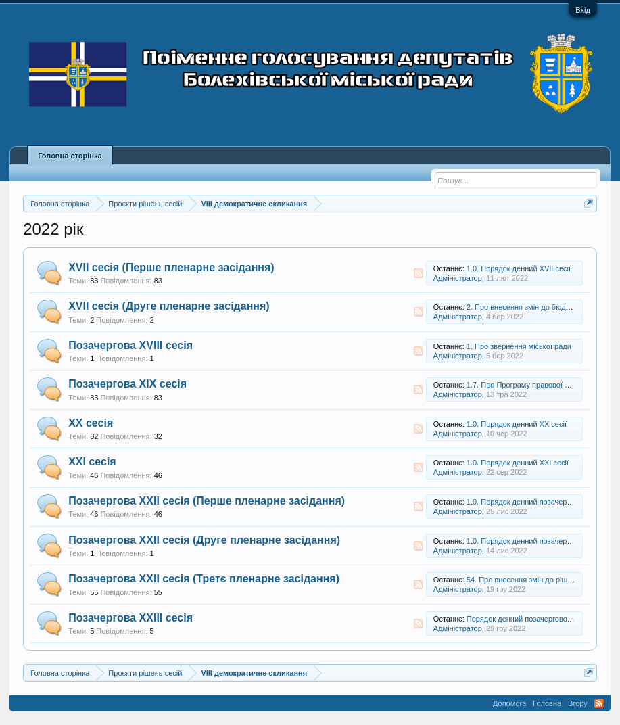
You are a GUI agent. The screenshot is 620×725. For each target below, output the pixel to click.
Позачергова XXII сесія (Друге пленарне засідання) (204, 540)
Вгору (578, 703)
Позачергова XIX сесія (127, 384)
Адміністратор (457, 278)
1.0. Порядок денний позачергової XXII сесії (542, 502)
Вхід (582, 10)
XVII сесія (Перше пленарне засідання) (171, 267)
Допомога (509, 703)
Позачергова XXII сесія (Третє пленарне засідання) (203, 578)
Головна (547, 703)
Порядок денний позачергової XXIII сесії (536, 619)
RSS (418, 273)
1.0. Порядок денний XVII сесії (519, 268)
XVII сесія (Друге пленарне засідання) (168, 306)
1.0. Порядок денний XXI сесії (518, 463)
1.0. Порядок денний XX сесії (517, 424)
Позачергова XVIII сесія (130, 345)
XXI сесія (92, 461)
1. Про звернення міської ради (519, 346)
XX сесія (90, 423)
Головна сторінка (69, 155)
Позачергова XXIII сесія (130, 618)
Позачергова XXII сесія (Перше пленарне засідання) (206, 501)
